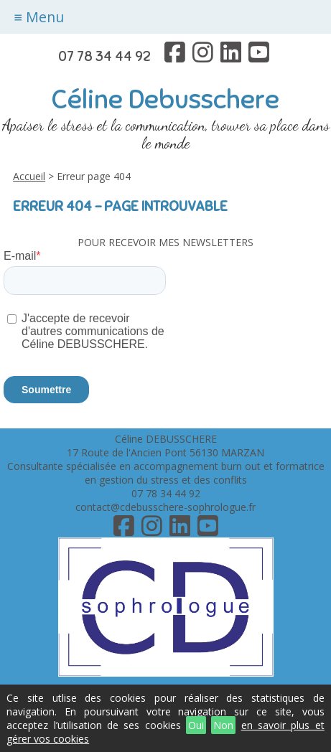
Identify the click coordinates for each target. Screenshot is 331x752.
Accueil (29, 176)
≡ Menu (39, 17)
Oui (196, 725)
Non (223, 725)
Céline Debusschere (165, 99)
